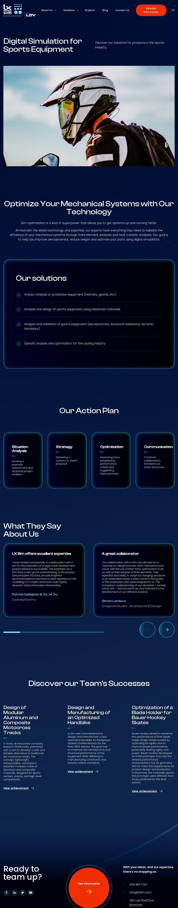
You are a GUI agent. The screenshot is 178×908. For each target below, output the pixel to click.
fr (173, 10)
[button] (151, 10)
